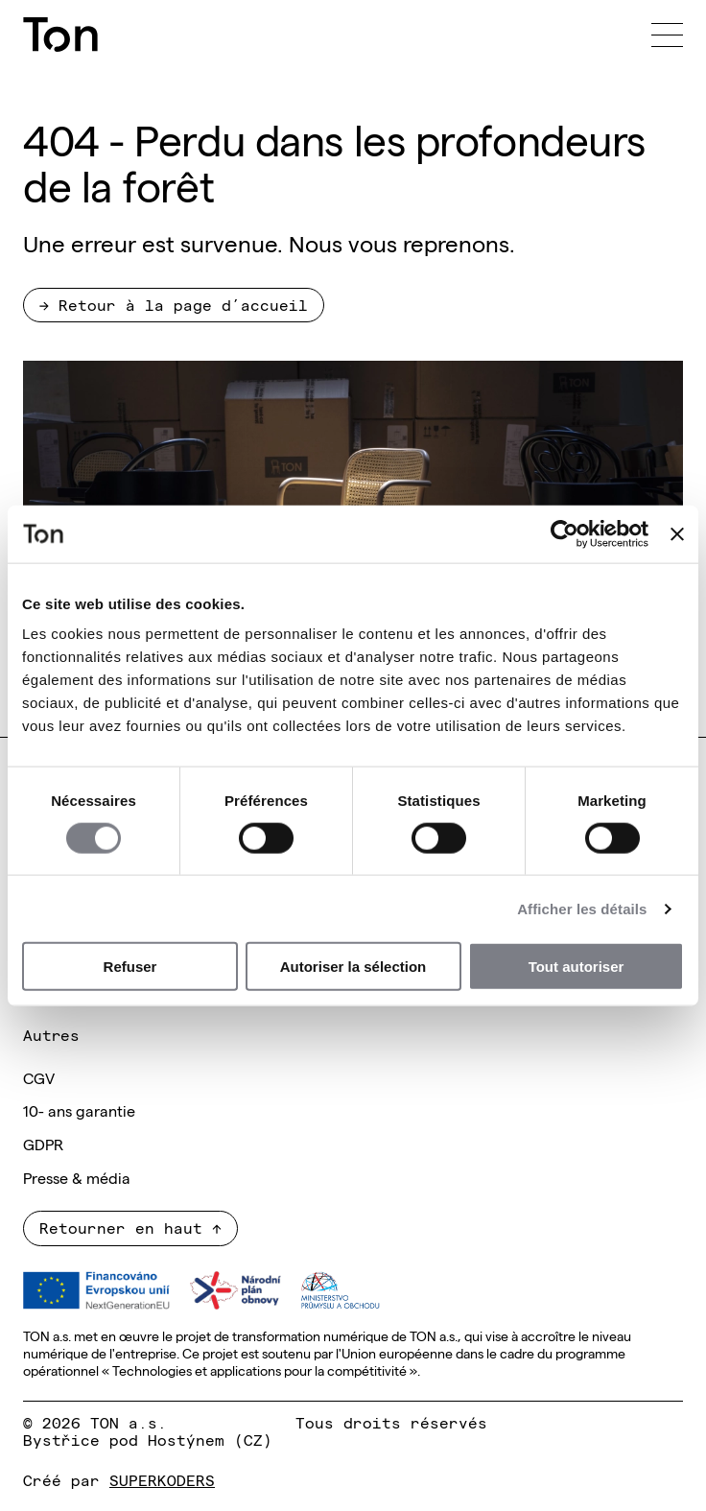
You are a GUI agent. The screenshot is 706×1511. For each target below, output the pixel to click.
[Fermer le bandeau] (677, 533)
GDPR (43, 1143)
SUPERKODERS (162, 1479)
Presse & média (76, 1177)
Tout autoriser (576, 966)
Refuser (130, 966)
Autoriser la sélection (353, 966)
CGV (39, 1077)
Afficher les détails (582, 908)
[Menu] (667, 34)
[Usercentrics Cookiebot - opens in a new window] (564, 533)
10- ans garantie (79, 1110)
